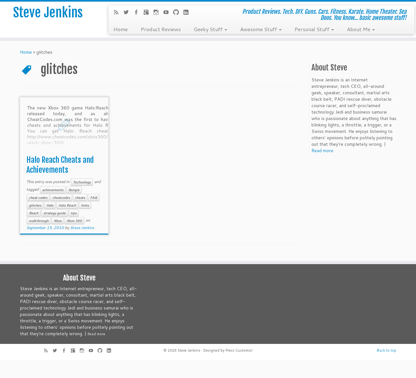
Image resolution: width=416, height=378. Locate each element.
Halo (49, 205)
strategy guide (54, 213)
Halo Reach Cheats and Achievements (60, 165)
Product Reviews (161, 29)
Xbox (57, 220)
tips (74, 213)
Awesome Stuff (261, 29)
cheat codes (38, 197)
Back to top (386, 350)
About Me (361, 29)
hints (85, 205)
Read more (322, 150)
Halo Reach (67, 205)
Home (120, 29)
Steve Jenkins (48, 12)
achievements (52, 190)
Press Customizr (239, 350)
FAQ (93, 197)
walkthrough (39, 220)
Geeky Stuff (210, 29)
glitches (35, 205)
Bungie (74, 190)
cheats (80, 197)
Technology (82, 182)
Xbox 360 (74, 220)
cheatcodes (61, 197)
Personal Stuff (314, 29)
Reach (33, 213)
